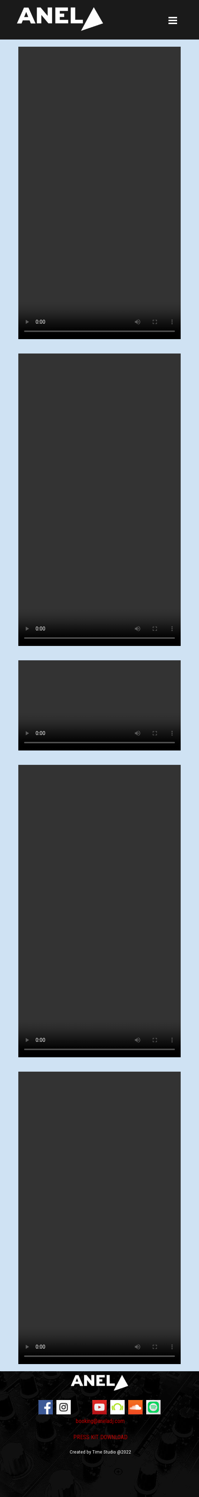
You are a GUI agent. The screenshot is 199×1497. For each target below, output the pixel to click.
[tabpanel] (100, 1440)
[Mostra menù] (172, 20)
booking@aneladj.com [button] (100, 1421)
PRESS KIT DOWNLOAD (100, 1437)
